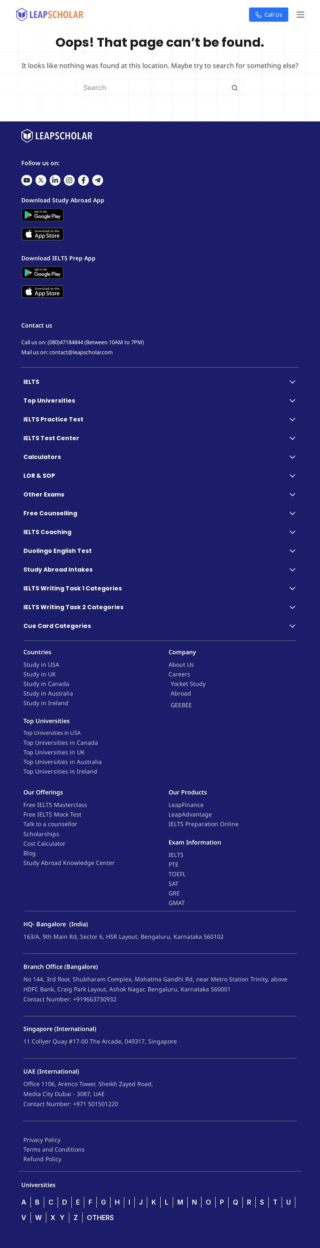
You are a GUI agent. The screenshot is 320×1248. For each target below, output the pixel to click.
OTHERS (100, 1217)
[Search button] (235, 87)
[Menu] (300, 14)
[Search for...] (151, 87)
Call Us (268, 14)
